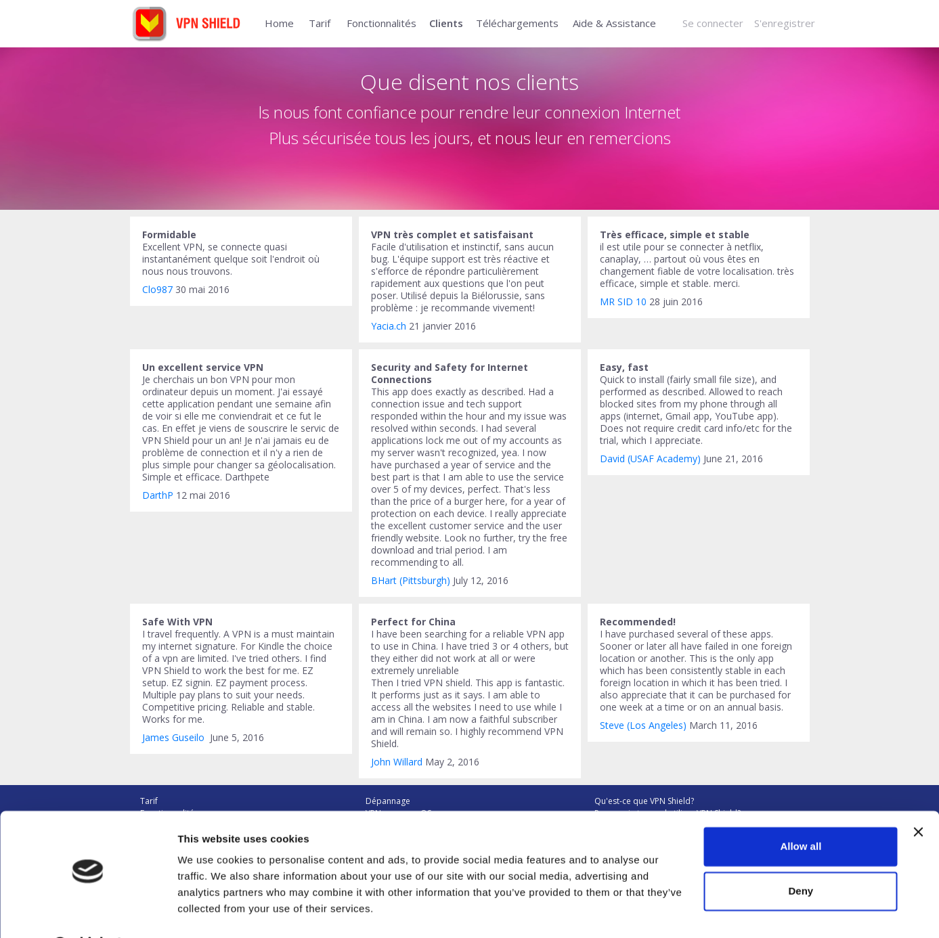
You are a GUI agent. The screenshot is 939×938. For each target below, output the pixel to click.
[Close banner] (918, 797)
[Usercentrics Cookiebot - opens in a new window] (87, 911)
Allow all (800, 812)
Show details (208, 911)
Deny (801, 856)
